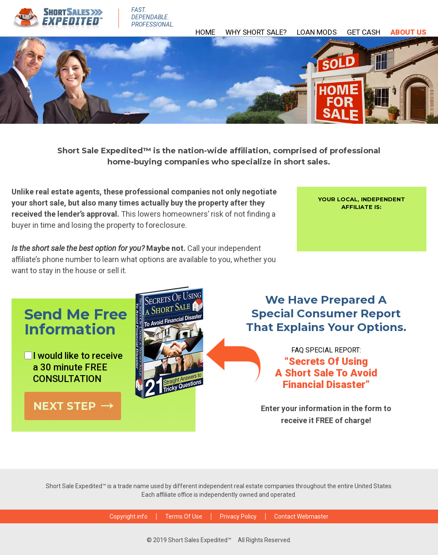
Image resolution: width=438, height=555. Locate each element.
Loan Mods (317, 32)
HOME (205, 32)
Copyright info (129, 516)
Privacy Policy (238, 516)
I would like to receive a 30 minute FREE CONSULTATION (73, 367)
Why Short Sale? (256, 32)
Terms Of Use (183, 516)
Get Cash (363, 32)
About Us (408, 32)
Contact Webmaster (301, 516)
